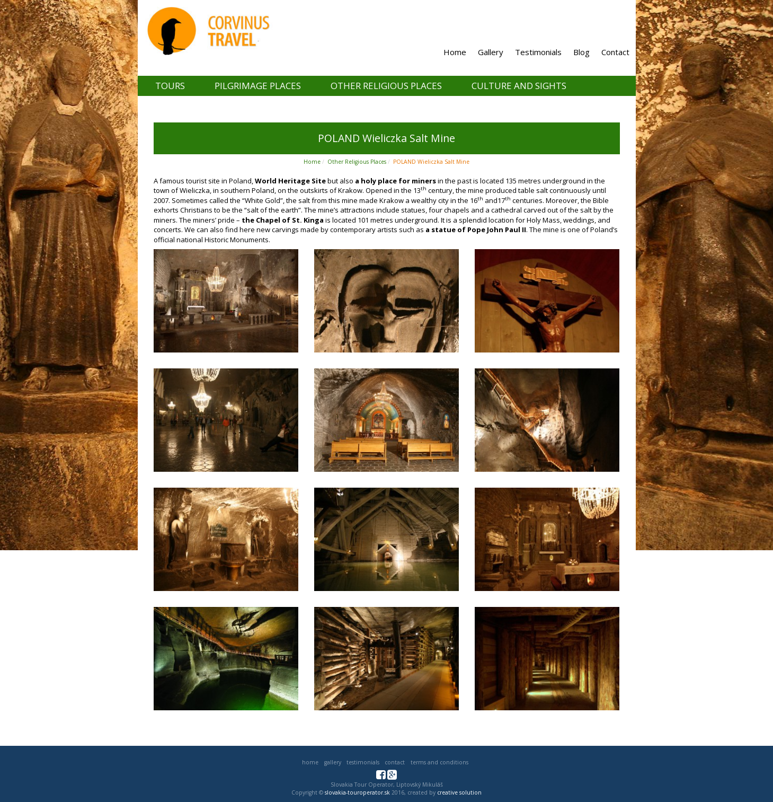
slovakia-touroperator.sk (357, 792)
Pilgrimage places (258, 86)
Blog (581, 52)
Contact (615, 52)
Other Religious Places (386, 86)
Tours (170, 86)
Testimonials (538, 52)
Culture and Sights (519, 86)
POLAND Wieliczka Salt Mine (431, 161)
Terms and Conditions (439, 762)
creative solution (459, 792)
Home (454, 52)
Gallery (490, 52)
